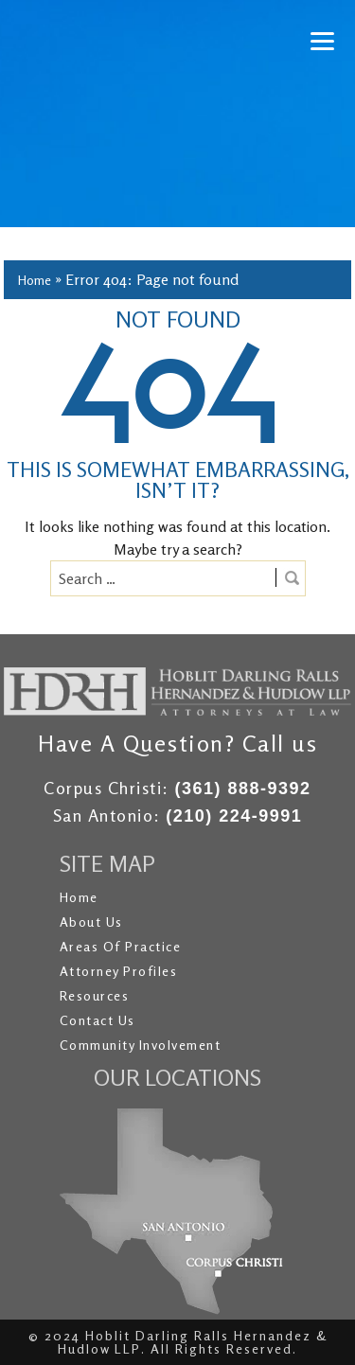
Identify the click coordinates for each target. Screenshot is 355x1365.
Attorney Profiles (119, 971)
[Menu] (322, 40)
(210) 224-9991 (234, 816)
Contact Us (97, 1020)
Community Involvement (141, 1045)
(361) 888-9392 (242, 788)
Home (34, 280)
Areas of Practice (121, 946)
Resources (95, 995)
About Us (91, 921)
